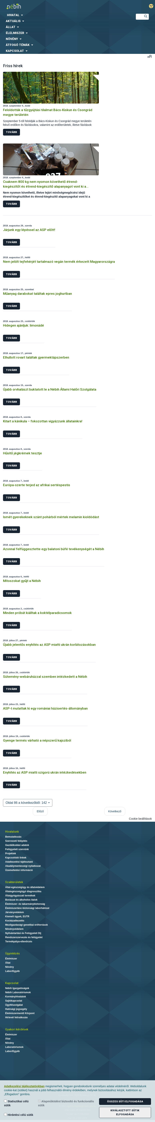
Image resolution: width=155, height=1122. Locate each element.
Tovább (11, 132)
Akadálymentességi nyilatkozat (23, 866)
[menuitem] (64, 15)
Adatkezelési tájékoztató (19, 861)
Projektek (10, 853)
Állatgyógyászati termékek (20, 895)
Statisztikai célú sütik (16, 1103)
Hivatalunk (12, 831)
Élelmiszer (11, 958)
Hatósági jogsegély (16, 1009)
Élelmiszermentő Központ (20, 1013)
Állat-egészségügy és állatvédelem (25, 887)
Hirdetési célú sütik (18, 1114)
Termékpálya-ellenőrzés (18, 941)
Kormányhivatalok (15, 996)
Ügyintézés (12, 953)
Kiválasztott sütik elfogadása (124, 1112)
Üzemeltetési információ (19, 870)
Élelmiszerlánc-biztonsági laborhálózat (27, 908)
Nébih (51, 6)
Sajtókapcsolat (13, 1000)
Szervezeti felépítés (16, 841)
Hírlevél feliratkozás (16, 1017)
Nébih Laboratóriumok (18, 992)
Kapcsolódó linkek (15, 857)
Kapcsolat (11, 983)
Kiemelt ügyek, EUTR (17, 916)
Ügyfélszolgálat (14, 1005)
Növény (9, 967)
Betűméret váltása (149, 56)
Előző (40, 811)
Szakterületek (14, 882)
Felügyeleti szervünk (17, 849)
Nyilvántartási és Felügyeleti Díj (23, 933)
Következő (114, 811)
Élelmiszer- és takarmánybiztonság (25, 904)
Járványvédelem (14, 912)
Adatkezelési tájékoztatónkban (24, 1086)
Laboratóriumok (14, 1047)
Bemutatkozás (13, 836)
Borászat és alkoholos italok (21, 899)
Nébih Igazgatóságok (17, 988)
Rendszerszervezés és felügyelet (24, 937)
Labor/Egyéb (12, 971)
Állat (7, 962)
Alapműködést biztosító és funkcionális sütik (66, 1103)
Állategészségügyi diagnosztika (23, 891)
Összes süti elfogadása (125, 1101)
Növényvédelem (14, 929)
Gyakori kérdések (16, 1029)
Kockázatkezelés (14, 920)
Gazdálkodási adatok (17, 845)
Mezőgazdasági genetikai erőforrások (26, 924)
